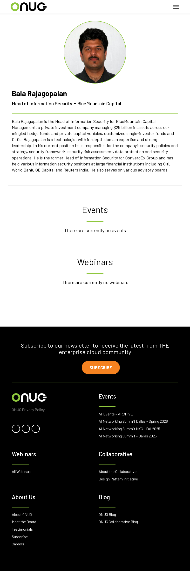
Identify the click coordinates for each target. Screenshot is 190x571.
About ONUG (22, 514)
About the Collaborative (117, 471)
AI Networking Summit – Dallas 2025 (128, 436)
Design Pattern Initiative (118, 479)
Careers (18, 544)
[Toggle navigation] (176, 7)
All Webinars (21, 471)
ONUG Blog (107, 514)
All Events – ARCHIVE (116, 414)
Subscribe (100, 367)
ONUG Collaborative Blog (118, 521)
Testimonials (22, 529)
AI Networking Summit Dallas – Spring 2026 (133, 421)
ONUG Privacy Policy (28, 409)
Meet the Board (24, 521)
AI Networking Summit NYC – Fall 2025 (129, 428)
